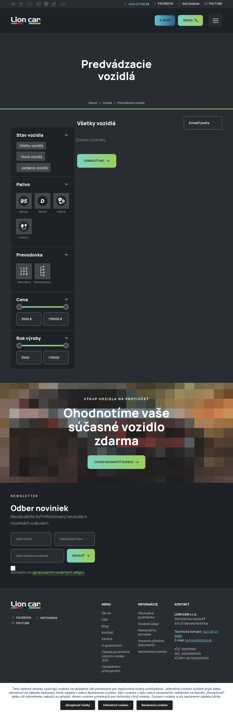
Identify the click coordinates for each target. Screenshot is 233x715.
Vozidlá (107, 103)
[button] (215, 20)
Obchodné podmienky (146, 615)
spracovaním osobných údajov (58, 572)
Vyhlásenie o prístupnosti (111, 668)
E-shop (165, 20)
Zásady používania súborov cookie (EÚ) (115, 656)
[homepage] (26, 20)
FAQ (105, 619)
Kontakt (107, 632)
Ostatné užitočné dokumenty (151, 643)
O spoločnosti (112, 645)
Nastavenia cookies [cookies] (152, 651)
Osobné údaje (148, 624)
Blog (105, 626)
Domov (93, 103)
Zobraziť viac (97, 161)
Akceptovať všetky (77, 705)
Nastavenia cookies (155, 705)
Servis (190, 20)
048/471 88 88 (136, 4)
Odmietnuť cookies (115, 705)
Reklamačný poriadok (147, 632)
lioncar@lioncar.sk (198, 640)
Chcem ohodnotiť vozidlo (116, 462)
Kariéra (107, 639)
